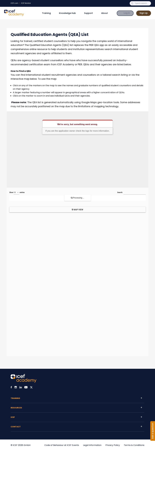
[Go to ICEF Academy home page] (14, 15)
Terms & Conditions (134, 445)
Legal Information (92, 445)
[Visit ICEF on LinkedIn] (20, 387)
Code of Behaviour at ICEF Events (61, 445)
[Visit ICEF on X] (31, 387)
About (104, 13)
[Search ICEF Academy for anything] (142, 3)
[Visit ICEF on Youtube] (25, 387)
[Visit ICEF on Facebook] (11, 387)
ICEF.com (14, 3)
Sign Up (144, 13)
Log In (127, 13)
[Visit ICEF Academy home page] (23, 381)
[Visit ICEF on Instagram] (16, 387)
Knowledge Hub (67, 13)
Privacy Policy (112, 445)
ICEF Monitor (26, 3)
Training (46, 13)
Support (88, 13)
